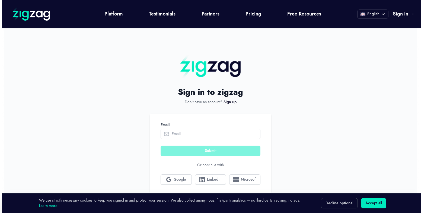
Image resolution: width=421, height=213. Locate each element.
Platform (113, 14)
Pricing (253, 14)
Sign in (403, 14)
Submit (210, 151)
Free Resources (304, 14)
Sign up (230, 102)
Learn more (48, 205)
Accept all (373, 203)
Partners (210, 14)
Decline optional (339, 203)
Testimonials (162, 14)
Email (165, 125)
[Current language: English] (372, 14)
